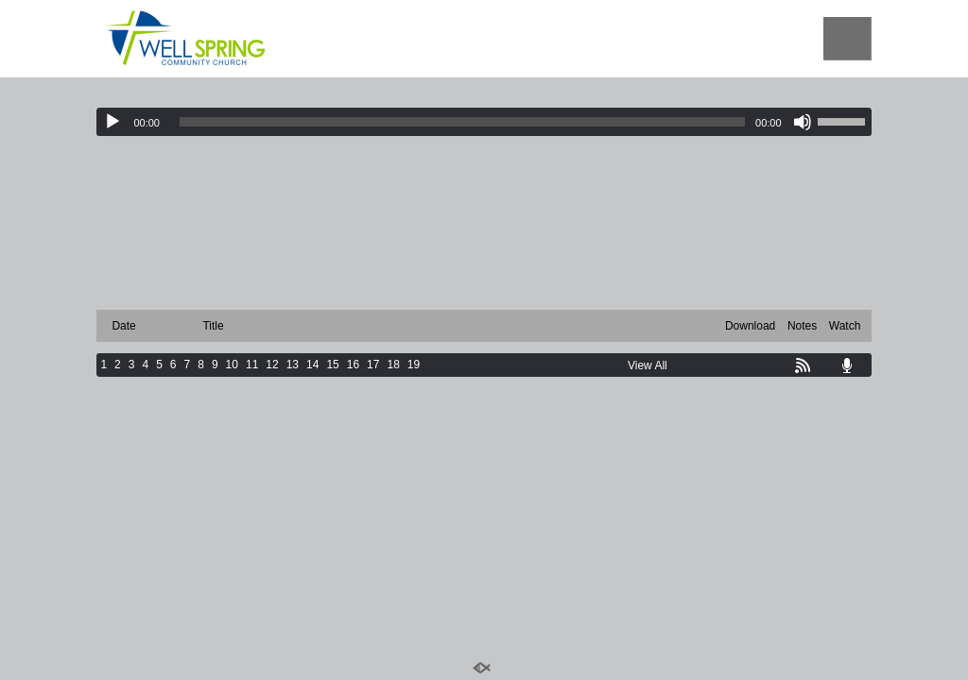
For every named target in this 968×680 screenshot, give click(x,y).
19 (413, 364)
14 (312, 364)
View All (647, 365)
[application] (483, 122)
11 (252, 364)
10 (232, 364)
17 (373, 364)
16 (353, 364)
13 (292, 364)
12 (272, 364)
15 (332, 364)
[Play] (112, 121)
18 (393, 364)
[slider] (462, 122)
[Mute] (802, 121)
